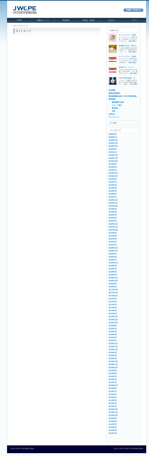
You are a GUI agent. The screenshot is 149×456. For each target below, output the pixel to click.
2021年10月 (113, 230)
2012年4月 (113, 433)
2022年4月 (113, 215)
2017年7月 (113, 305)
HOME (19, 20)
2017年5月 (113, 311)
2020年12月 (113, 248)
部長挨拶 (112, 99)
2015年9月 (113, 353)
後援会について (43, 20)
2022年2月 (113, 218)
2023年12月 (113, 173)
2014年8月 (113, 373)
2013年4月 (113, 397)
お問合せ (112, 114)
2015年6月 (113, 358)
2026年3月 (113, 134)
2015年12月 (113, 344)
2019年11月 (113, 263)
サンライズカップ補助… (128, 56)
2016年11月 (113, 320)
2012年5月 (113, 430)
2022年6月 (113, 209)
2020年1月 (113, 260)
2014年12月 (113, 361)
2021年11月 (113, 227)
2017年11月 (113, 293)
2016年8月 (113, 326)
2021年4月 (113, 239)
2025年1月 (113, 152)
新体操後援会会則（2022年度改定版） (123, 96)
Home (15, 25)
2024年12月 (113, 155)
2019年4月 (113, 272)
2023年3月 (113, 191)
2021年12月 (113, 224)
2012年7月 (113, 424)
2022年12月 (113, 200)
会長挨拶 (112, 90)
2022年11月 (113, 203)
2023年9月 (113, 179)
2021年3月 (113, 242)
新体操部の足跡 (118, 102)
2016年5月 (113, 335)
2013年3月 (113, 400)
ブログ (134, 20)
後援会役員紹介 (114, 93)
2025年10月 (113, 146)
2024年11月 (113, 158)
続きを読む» (133, 41)
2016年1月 (113, 340)
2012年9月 (113, 418)
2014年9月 (113, 370)
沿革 (113, 111)
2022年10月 (113, 206)
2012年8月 (113, 421)
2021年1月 (113, 245)
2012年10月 (113, 415)
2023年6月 (113, 185)
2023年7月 (113, 182)
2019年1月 (113, 275)
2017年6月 (113, 308)
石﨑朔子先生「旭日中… (128, 46)
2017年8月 (113, 302)
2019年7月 (113, 269)
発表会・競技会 (89, 20)
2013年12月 (113, 385)
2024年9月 (113, 164)
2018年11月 (113, 278)
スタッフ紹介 (117, 105)
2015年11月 (113, 347)
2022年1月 (113, 221)
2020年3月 (113, 254)
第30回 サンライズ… (127, 67)
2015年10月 (113, 350)
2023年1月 (113, 197)
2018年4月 (113, 287)
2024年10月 (113, 161)
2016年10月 (113, 323)
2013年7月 (113, 391)
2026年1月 (113, 137)
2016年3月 (113, 337)
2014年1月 (113, 382)
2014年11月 (113, 364)
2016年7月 (113, 329)
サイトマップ (114, 117)
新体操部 (65, 20)
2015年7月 (113, 355)
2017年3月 (113, 314)
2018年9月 (113, 284)
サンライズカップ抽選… (128, 35)
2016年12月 (113, 317)
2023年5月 (113, 188)
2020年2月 (113, 257)
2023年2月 (113, 194)
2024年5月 (113, 167)
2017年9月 (113, 299)
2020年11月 (113, 251)
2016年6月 (113, 332)
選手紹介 (115, 108)
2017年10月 (113, 296)
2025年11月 (113, 143)
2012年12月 (113, 409)
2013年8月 (113, 388)
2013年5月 (113, 394)
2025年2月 (113, 149)
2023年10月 (113, 176)
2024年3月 (113, 170)
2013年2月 (113, 403)
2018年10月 (113, 281)
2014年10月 (113, 368)
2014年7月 (113, 376)
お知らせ (111, 20)
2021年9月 (113, 233)
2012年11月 (113, 412)
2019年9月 (113, 266)
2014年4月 (113, 379)
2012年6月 (113, 427)
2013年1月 (113, 406)
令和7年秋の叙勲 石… (128, 78)
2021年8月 (113, 236)
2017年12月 (113, 290)
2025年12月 (113, 140)
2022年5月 (113, 212)
